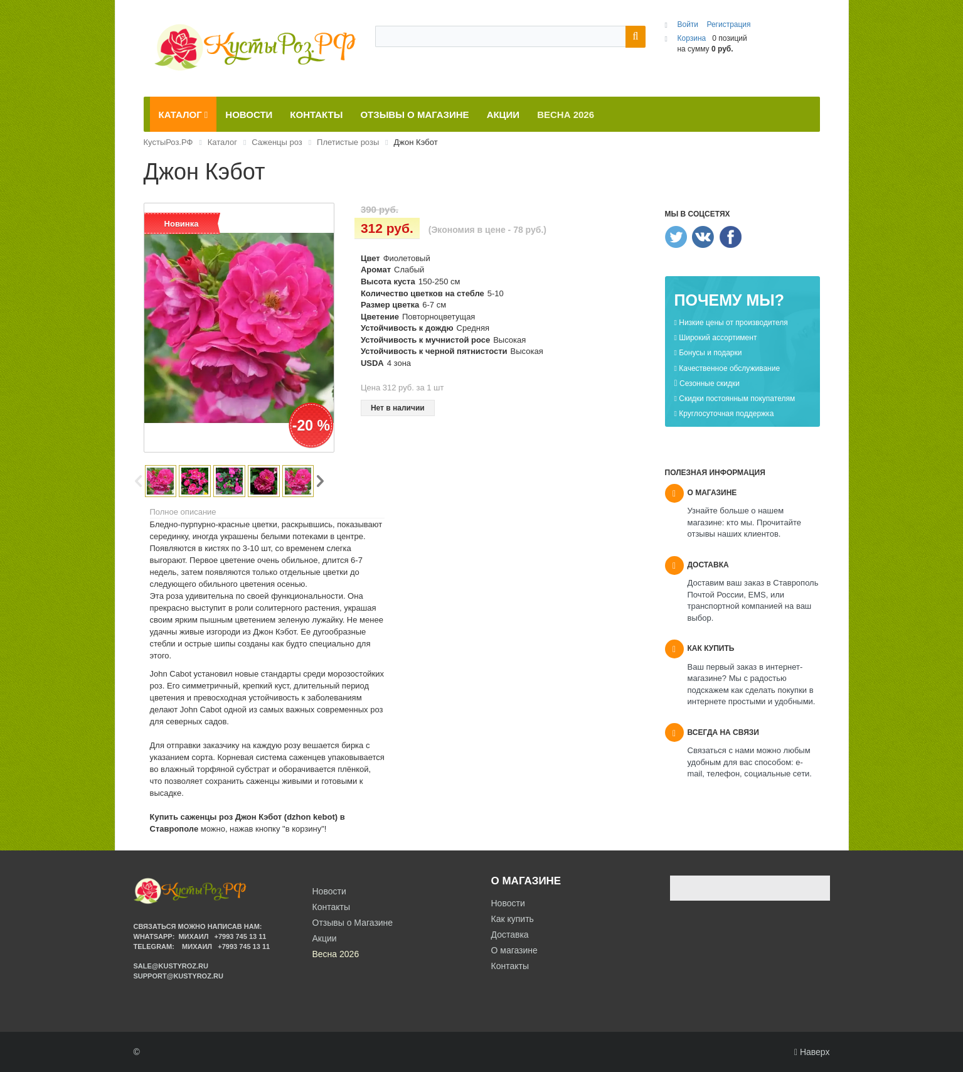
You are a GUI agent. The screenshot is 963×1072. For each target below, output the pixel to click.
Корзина (691, 38)
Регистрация (728, 24)
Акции (324, 938)
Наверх (812, 1052)
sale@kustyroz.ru (171, 966)
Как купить (512, 919)
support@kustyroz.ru (178, 976)
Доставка (510, 935)
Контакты (510, 966)
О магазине (514, 950)
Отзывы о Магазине (352, 923)
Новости (508, 903)
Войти (688, 24)
